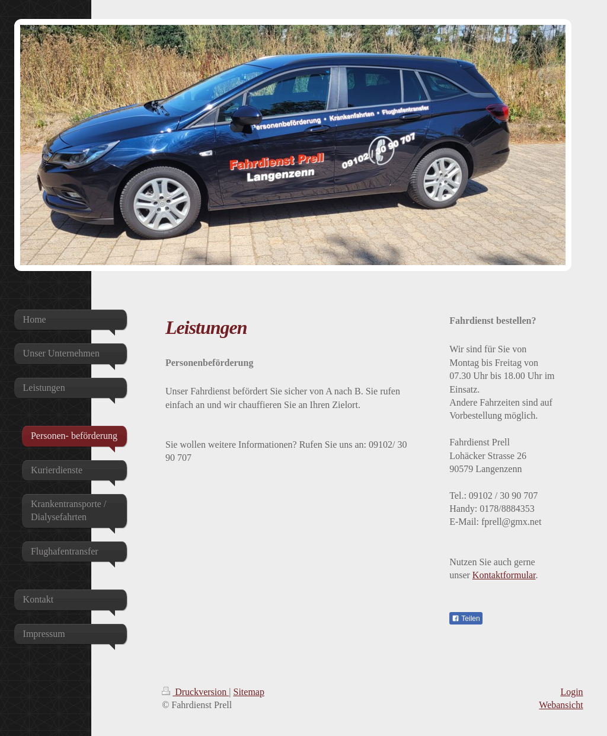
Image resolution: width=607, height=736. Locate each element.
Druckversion (195, 692)
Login (571, 692)
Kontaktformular (504, 575)
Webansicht (561, 705)
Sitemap (249, 692)
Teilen (466, 618)
